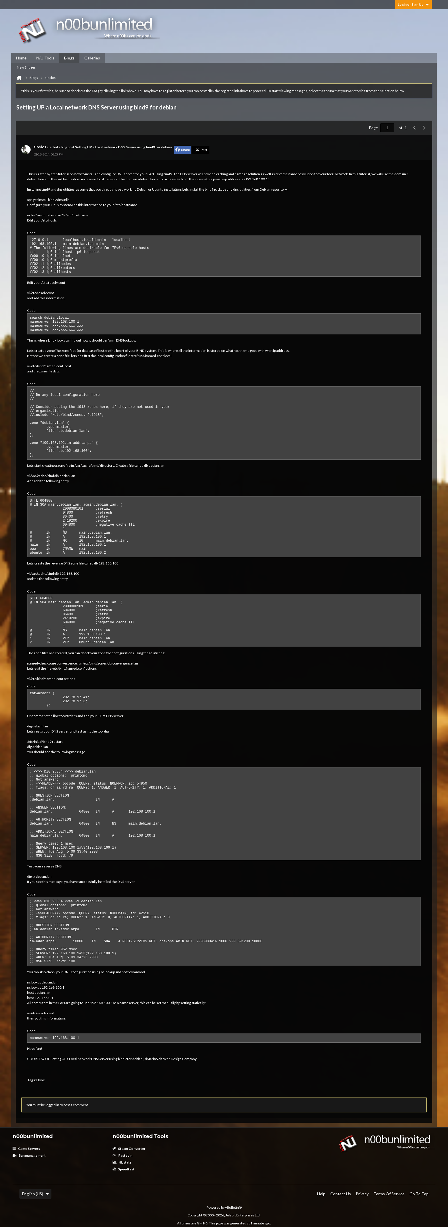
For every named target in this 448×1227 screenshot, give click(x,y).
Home (21, 57)
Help (321, 1193)
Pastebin (122, 1155)
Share (182, 149)
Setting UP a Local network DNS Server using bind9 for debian (123, 147)
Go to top (419, 1193)
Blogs (69, 57)
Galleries (92, 57)
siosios (39, 147)
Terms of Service (389, 1193)
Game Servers (26, 1148)
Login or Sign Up (413, 4)
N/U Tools (45, 57)
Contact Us (340, 1193)
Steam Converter (129, 1148)
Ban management (29, 1155)
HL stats (122, 1162)
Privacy (362, 1193)
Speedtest (124, 1169)
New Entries (26, 67)
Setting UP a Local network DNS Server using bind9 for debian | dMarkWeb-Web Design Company (124, 1059)
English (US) (35, 1193)
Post (201, 149)
